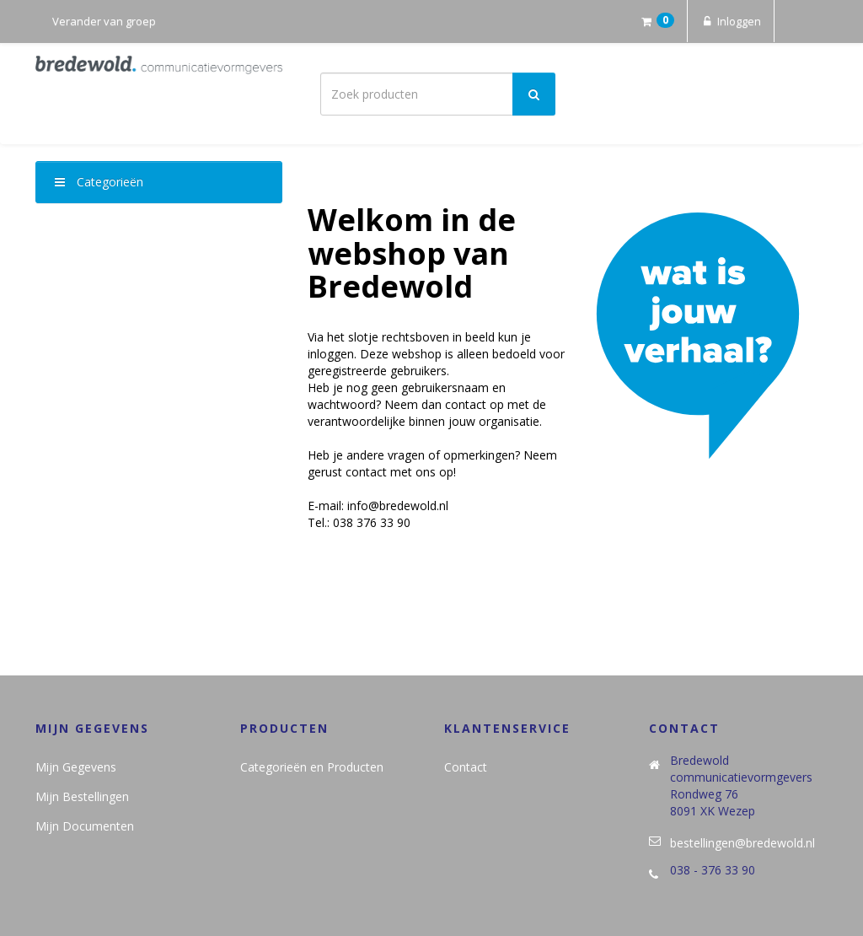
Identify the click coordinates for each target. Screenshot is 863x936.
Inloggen (730, 21)
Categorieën (99, 182)
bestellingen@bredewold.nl (742, 843)
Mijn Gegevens (75, 767)
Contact (465, 767)
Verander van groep (104, 21)
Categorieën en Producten (311, 767)
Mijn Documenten (84, 826)
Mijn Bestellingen (82, 796)
